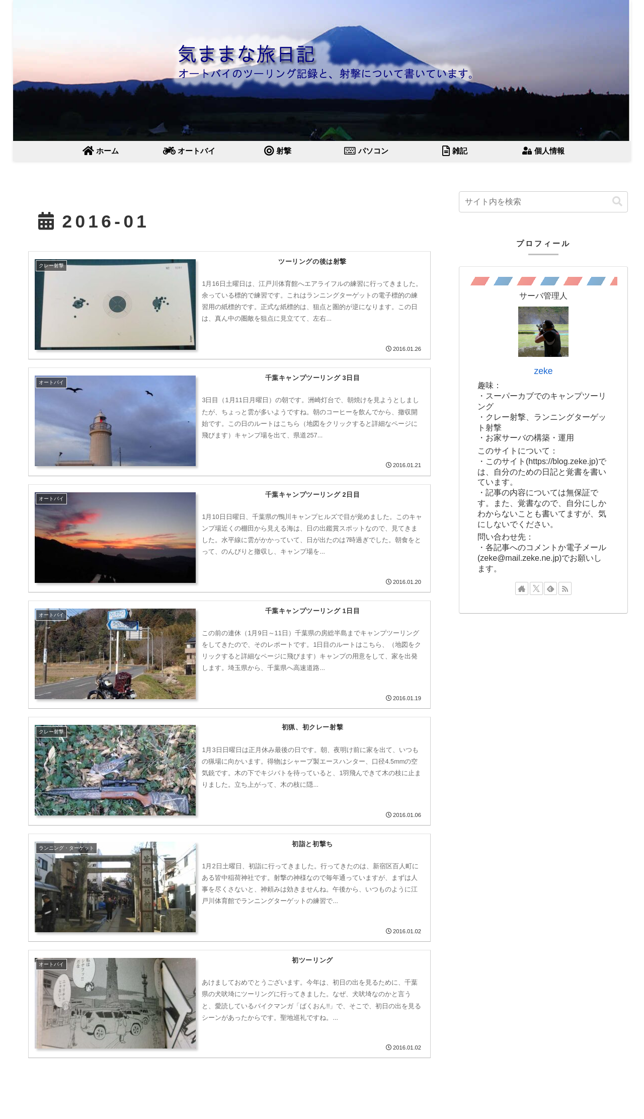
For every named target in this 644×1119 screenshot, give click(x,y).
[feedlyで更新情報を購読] (550, 588)
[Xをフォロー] (536, 588)
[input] (543, 201)
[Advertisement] (543, 695)
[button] (617, 201)
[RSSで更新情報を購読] (565, 588)
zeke (543, 371)
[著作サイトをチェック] (521, 588)
